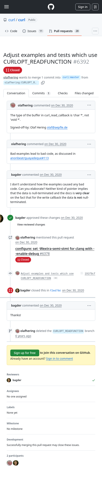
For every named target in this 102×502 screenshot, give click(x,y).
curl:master (71, 77)
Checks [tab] (63, 93)
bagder (16, 175)
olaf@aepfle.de (57, 127)
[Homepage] (51, 6)
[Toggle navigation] (6, 7)
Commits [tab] (43, 93)
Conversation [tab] (16, 93)
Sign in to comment (59, 358)
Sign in (83, 7)
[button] (89, 105)
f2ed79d (55, 290)
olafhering (10, 77)
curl (11, 19)
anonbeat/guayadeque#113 (29, 158)
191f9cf (90, 273)
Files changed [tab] (84, 93)
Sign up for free (25, 353)
